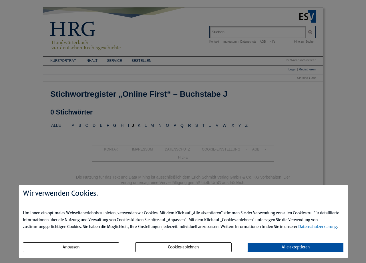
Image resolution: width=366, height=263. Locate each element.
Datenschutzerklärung (317, 227)
